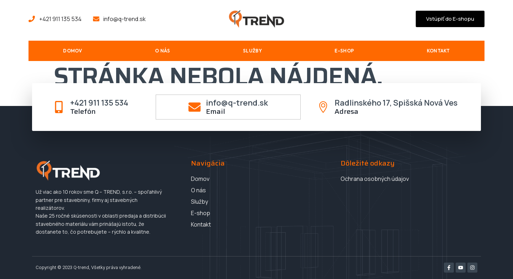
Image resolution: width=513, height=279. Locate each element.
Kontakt (438, 51)
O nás (162, 51)
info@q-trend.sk (237, 102)
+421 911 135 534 (100, 102)
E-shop (344, 51)
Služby (252, 51)
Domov (72, 51)
